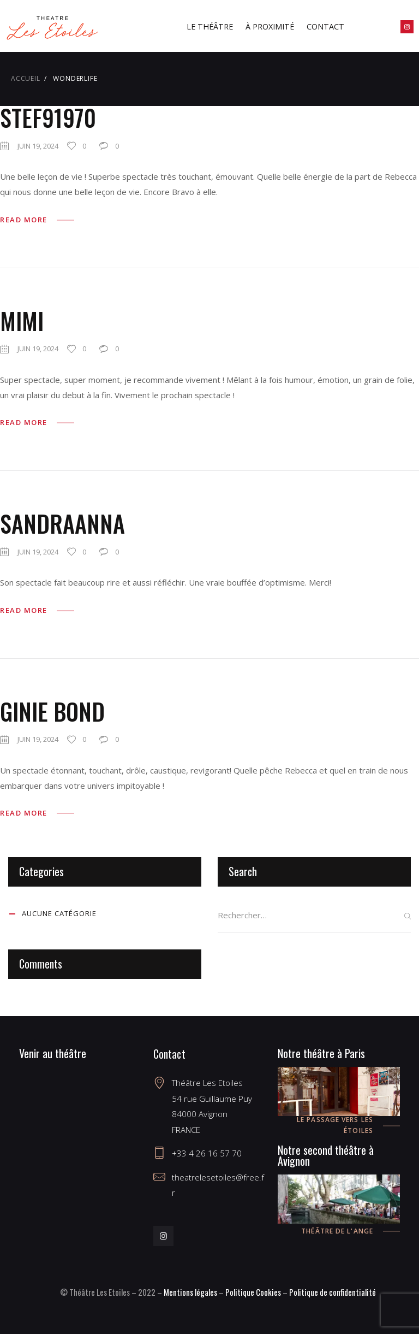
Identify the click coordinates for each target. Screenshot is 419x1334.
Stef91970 (48, 117)
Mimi (22, 320)
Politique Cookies (253, 1292)
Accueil (25, 78)
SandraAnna (62, 523)
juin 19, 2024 (37, 146)
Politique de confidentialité (332, 1292)
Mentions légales (190, 1292)
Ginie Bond (52, 711)
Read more (23, 220)
